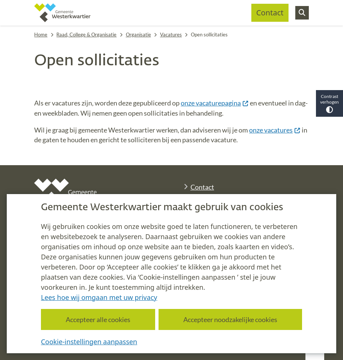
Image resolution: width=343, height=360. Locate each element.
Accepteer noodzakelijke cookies (230, 319)
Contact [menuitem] (270, 13)
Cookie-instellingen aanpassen (89, 341)
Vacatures (171, 35)
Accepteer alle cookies (98, 319)
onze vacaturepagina (214, 103)
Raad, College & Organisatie (86, 35)
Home (40, 35)
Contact (202, 187)
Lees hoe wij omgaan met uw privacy (99, 296)
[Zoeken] (302, 12)
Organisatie (138, 35)
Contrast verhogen (329, 103)
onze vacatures (274, 130)
